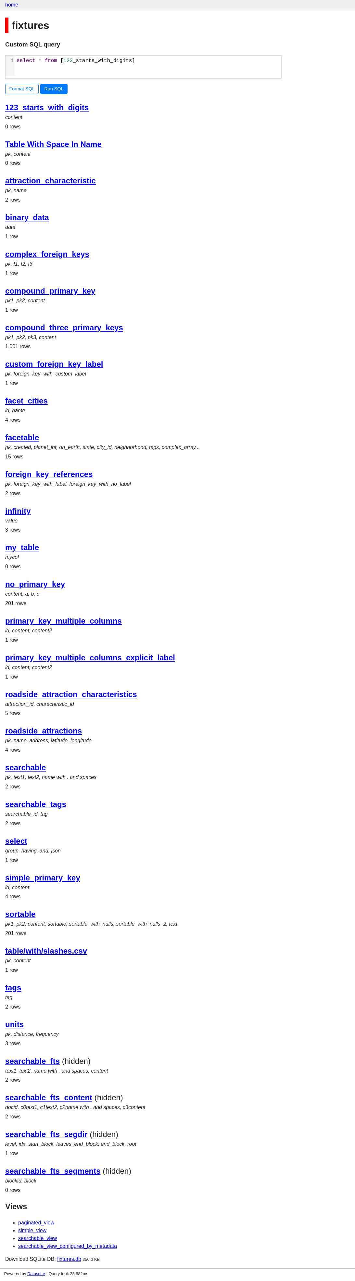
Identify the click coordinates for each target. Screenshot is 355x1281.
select (16, 841)
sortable (20, 914)
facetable (22, 437)
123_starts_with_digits (47, 107)
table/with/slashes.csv (46, 950)
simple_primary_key (42, 877)
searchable (25, 767)
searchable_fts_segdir (46, 1134)
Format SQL (22, 88)
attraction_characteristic (50, 180)
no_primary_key (35, 584)
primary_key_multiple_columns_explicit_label (90, 657)
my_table (22, 547)
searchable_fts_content (48, 1097)
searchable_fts (32, 1061)
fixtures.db (69, 1259)
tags (13, 987)
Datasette (36, 1273)
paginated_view (36, 1222)
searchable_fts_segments (52, 1171)
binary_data (27, 217)
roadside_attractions (43, 730)
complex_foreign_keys (47, 254)
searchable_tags (35, 804)
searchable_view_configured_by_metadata (67, 1246)
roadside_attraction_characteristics (71, 694)
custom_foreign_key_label (54, 364)
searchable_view (37, 1238)
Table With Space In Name (53, 144)
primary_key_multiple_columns (63, 620)
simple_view (32, 1230)
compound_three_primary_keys (64, 327)
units (14, 1024)
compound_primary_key (50, 290)
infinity (18, 511)
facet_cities (26, 400)
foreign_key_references (49, 474)
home (11, 4)
